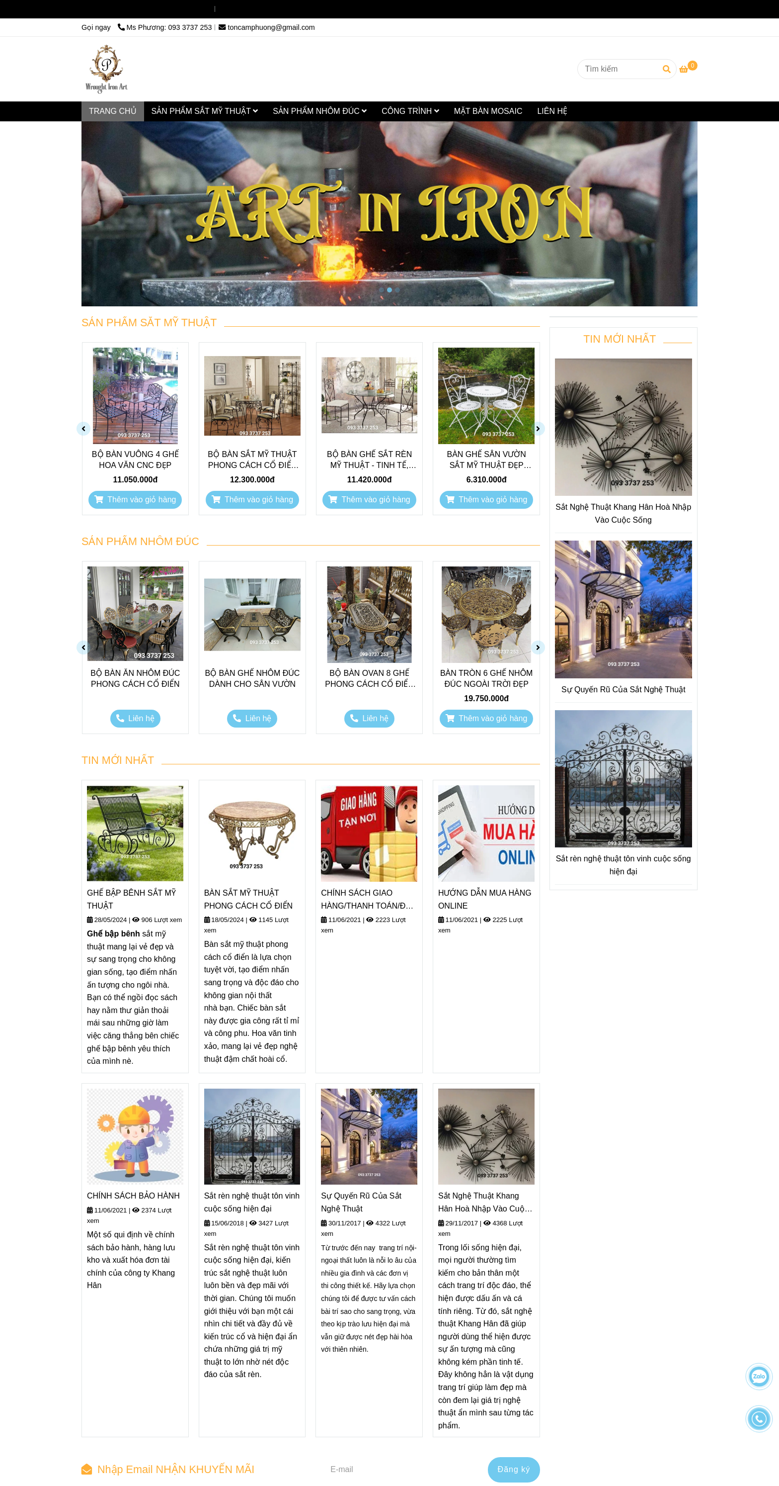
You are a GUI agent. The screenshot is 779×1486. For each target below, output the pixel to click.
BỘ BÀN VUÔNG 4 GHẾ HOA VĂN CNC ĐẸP (135, 459)
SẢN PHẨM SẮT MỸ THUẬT (205, 111)
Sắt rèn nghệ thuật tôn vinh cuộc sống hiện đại (252, 1202)
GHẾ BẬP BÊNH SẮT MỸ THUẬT (131, 899)
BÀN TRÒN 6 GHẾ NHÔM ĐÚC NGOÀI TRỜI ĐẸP (486, 678)
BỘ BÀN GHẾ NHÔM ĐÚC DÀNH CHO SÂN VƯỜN (252, 678)
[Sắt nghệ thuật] (106, 69)
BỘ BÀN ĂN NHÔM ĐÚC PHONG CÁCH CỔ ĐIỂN (135, 678)
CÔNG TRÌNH (410, 111)
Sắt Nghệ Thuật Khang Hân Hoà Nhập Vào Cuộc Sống (483, 1203)
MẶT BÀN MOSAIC (488, 111)
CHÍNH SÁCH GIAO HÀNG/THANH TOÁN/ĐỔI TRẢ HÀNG (367, 900)
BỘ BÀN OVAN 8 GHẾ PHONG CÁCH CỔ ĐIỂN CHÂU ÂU (369, 679)
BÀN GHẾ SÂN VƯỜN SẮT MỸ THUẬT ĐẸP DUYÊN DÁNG (486, 460)
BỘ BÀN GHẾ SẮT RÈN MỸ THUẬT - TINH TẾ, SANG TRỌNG (369, 460)
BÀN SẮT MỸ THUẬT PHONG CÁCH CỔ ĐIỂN (248, 899)
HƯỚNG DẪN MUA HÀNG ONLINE (485, 899)
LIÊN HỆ (552, 111)
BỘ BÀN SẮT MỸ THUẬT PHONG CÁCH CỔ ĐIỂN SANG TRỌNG (252, 460)
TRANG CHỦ (113, 111)
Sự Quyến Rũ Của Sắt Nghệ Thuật (361, 1202)
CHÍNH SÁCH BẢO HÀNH (133, 1196)
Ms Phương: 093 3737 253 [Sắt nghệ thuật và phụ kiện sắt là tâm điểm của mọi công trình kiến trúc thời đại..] (165, 9)
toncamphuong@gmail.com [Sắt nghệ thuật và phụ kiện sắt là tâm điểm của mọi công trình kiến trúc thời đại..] (266, 9)
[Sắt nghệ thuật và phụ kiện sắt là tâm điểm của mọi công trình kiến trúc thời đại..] (688, 69)
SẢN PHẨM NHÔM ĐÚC (320, 111)
